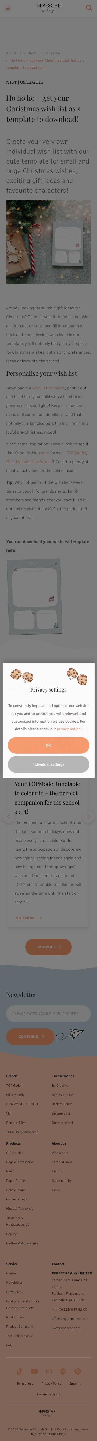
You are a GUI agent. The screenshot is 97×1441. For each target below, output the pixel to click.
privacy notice (68, 729)
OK (48, 745)
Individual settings (48, 764)
